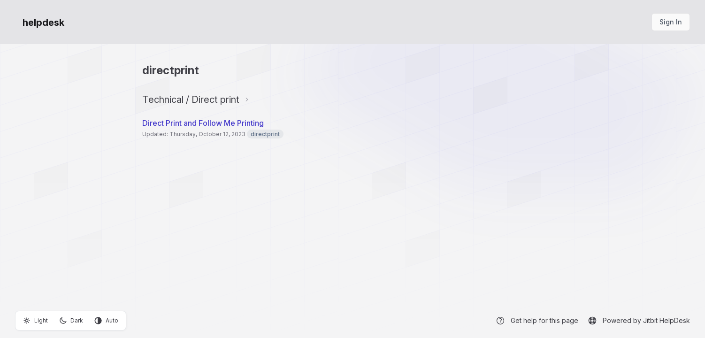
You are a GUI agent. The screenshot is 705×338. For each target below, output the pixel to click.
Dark (71, 320)
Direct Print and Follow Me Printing (203, 123)
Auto (106, 320)
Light (35, 320)
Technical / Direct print (190, 99)
